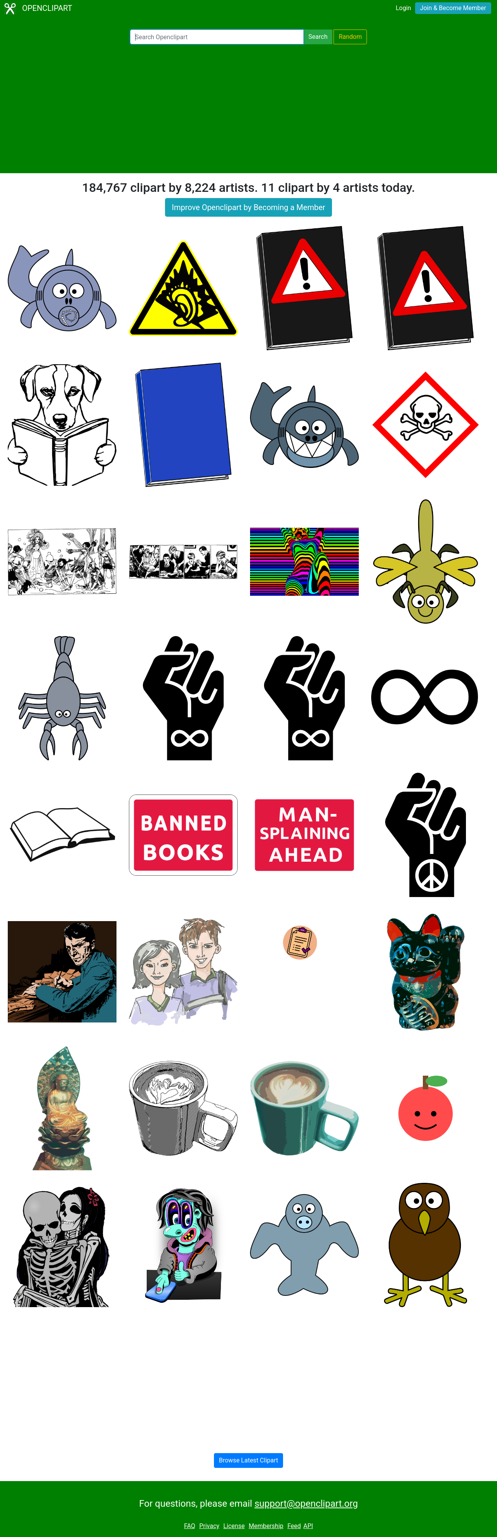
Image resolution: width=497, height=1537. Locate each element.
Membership (265, 1526)
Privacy (209, 1526)
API (308, 1526)
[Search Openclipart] (217, 37)
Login (403, 8)
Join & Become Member (453, 8)
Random (350, 36)
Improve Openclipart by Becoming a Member (248, 207)
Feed (294, 1526)
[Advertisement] (248, 108)
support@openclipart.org (306, 1503)
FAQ (189, 1526)
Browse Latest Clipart (248, 1460)
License (234, 1526)
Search (317, 36)
